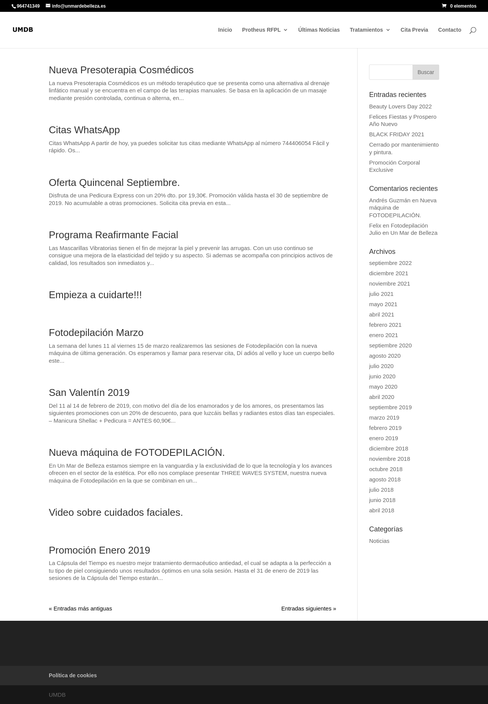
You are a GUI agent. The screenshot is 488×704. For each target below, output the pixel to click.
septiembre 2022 (390, 263)
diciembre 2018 (388, 448)
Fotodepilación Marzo (96, 332)
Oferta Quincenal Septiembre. (114, 182)
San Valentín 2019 (89, 392)
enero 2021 (383, 335)
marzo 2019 (384, 417)
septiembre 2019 (390, 407)
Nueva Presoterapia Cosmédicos (121, 70)
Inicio (225, 30)
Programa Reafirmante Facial (113, 235)
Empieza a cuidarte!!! (95, 294)
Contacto (449, 30)
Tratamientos (366, 30)
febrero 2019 (385, 428)
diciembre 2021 (388, 273)
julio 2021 (381, 294)
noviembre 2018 (389, 458)
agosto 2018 (385, 479)
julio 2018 (381, 489)
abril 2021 (381, 314)
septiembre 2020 (390, 345)
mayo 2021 (383, 304)
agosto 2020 (385, 355)
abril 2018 (381, 510)
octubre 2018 (386, 469)
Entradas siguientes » (308, 608)
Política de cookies (73, 675)
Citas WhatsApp (84, 130)
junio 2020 (382, 376)
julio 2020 (381, 366)
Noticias (379, 541)
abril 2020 (381, 397)
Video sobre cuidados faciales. (116, 512)
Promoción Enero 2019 (99, 550)
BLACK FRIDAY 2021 (396, 134)
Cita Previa (414, 30)
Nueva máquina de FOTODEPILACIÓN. (137, 452)
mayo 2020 (383, 386)
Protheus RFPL (261, 30)
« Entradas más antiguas (80, 608)
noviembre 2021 (389, 283)
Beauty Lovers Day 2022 (400, 106)
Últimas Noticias (319, 30)
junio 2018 (382, 500)
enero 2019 (383, 438)
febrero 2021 (385, 324)
